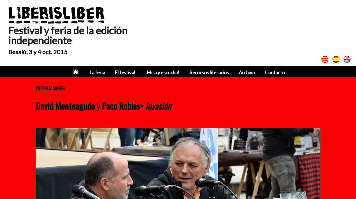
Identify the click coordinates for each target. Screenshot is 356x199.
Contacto (275, 72)
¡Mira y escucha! (162, 72)
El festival (125, 72)
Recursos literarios (209, 72)
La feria (97, 72)
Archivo (247, 72)
